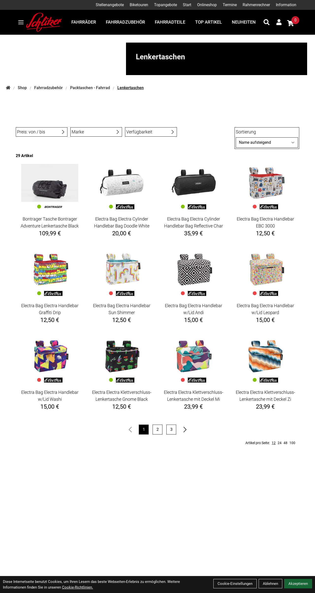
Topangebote (165, 4)
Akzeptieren (298, 583)
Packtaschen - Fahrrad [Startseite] (90, 87)
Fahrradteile (170, 22)
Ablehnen (270, 583)
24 (280, 443)
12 (274, 443)
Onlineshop (207, 4)
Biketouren (139, 4)
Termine (230, 4)
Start (187, 4)
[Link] (21, 22)
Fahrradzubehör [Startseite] (48, 87)
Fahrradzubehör (125, 22)
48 (285, 443)
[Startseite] (8, 88)
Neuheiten (244, 22)
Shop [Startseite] (22, 87)
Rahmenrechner (256, 4)
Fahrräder (83, 22)
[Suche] (266, 22)
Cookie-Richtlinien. (77, 587)
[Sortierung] (267, 142)
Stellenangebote (110, 4)
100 (292, 443)
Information (286, 4)
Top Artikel (208, 22)
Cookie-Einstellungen (235, 583)
